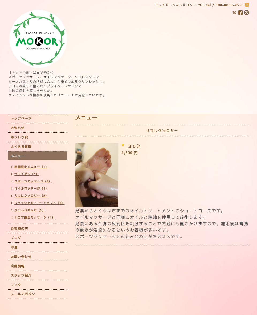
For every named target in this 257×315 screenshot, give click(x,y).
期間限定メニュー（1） (31, 167)
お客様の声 (19, 228)
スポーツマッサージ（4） (33, 181)
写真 (14, 247)
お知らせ (18, 128)
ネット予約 (19, 137)
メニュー (18, 156)
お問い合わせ (21, 256)
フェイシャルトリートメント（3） (39, 203)
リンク (16, 285)
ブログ (16, 238)
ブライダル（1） (26, 174)
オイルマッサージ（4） (31, 188)
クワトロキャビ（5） (29, 210)
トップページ (21, 118)
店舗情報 (18, 266)
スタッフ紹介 (21, 275)
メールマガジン (23, 294)
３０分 (134, 146)
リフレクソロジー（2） (31, 196)
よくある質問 (21, 146)
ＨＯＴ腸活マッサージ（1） (34, 217)
